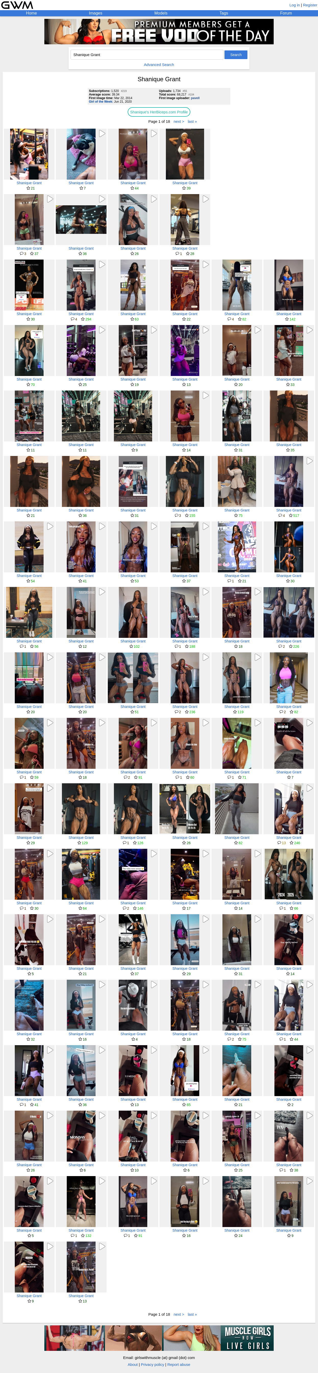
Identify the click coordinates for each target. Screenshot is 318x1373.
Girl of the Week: (101, 101)
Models (161, 13)
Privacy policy (152, 1364)
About (133, 1364)
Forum (286, 13)
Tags (224, 13)
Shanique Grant (29, 183)
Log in (294, 5)
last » (192, 121)
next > (179, 121)
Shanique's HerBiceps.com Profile (159, 112)
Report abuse (178, 1364)
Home (31, 13)
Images (95, 13)
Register (310, 5)
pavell (195, 98)
